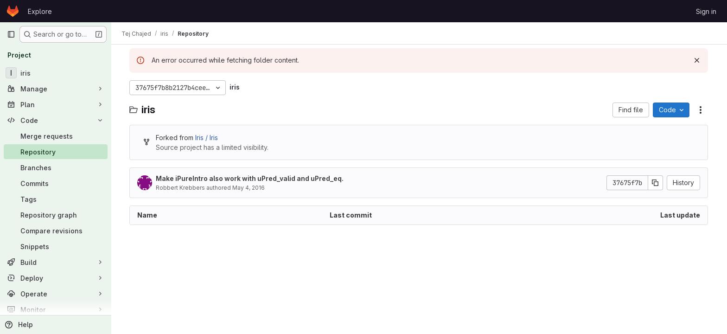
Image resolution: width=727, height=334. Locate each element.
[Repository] (56, 151)
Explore (40, 11)
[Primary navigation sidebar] (11, 34)
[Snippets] (56, 246)
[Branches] (56, 167)
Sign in (706, 11)
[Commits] (56, 183)
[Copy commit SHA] (656, 182)
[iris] (56, 72)
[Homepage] (12, 11)
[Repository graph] (56, 214)
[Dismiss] (697, 60)
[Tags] (56, 199)
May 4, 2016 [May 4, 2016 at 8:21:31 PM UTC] (249, 187)
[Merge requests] (56, 135)
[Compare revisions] (56, 230)
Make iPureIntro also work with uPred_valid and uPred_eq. (250, 178)
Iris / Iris (207, 137)
